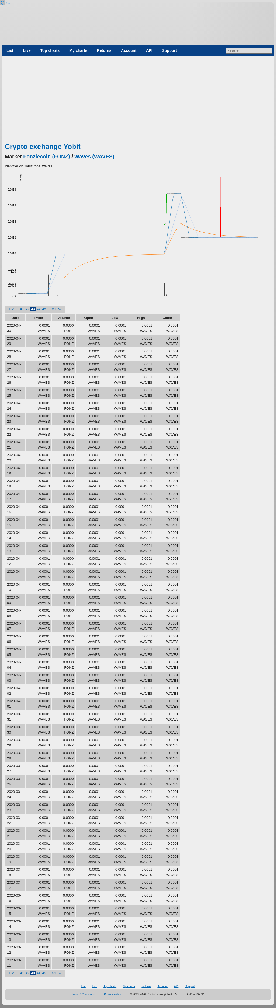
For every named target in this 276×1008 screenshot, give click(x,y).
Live (27, 50)
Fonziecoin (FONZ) (46, 156)
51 (54, 309)
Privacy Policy (112, 994)
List (9, 50)
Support (169, 50)
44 (38, 309)
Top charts (50, 50)
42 (27, 309)
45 (44, 309)
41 (22, 309)
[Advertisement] (138, 101)
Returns (104, 50)
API (149, 50)
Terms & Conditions (83, 994)
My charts (78, 50)
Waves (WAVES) (94, 156)
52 (59, 309)
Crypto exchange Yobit (43, 146)
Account (128, 50)
